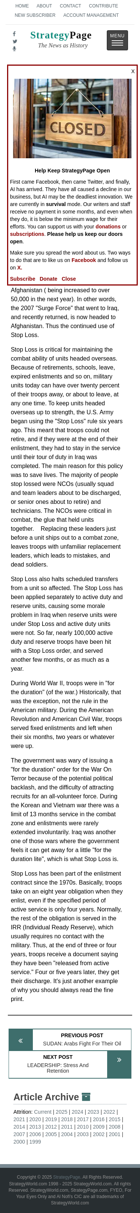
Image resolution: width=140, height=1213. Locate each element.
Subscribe (22, 279)
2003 (82, 1134)
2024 (77, 1112)
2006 (35, 1134)
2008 (114, 1127)
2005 (51, 1134)
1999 (35, 1142)
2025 (61, 1112)
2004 (67, 1134)
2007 (19, 1134)
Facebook (84, 260)
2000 (19, 1142)
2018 (67, 1119)
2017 (82, 1119)
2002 (99, 1134)
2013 (35, 1127)
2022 (109, 1112)
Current (43, 1112)
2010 (82, 1127)
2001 (114, 1134)
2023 (93, 1112)
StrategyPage (66, 1177)
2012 (51, 1127)
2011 (67, 1127)
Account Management (91, 15)
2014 (19, 1127)
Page (61, 40)
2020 (35, 1119)
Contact (70, 6)
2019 (51, 1119)
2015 (114, 1119)
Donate (48, 279)
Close (69, 279)
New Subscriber (35, 15)
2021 (19, 1119)
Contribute (103, 6)
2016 (99, 1119)
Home (22, 6)
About (44, 6)
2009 (99, 1127)
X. (19, 268)
